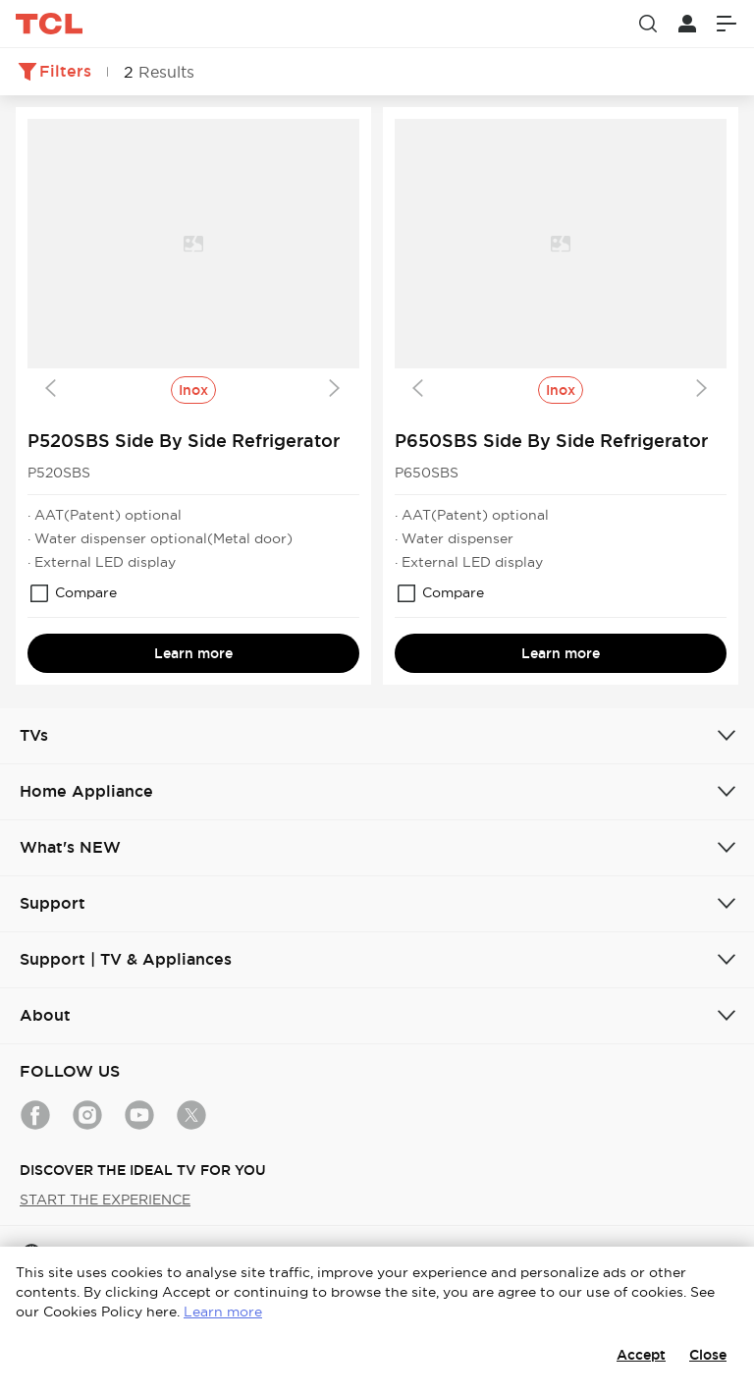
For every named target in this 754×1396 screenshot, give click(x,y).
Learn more (193, 653)
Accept (641, 1355)
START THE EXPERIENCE (105, 1199)
